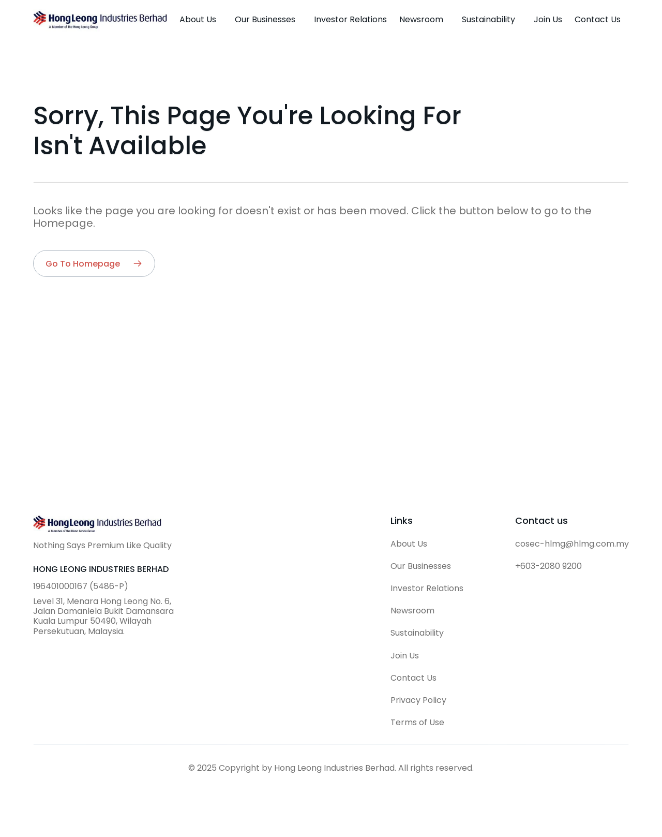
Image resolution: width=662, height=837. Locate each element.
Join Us (404, 656)
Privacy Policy (418, 700)
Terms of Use (417, 722)
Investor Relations (426, 588)
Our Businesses (420, 566)
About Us (408, 544)
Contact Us (413, 678)
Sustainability (417, 633)
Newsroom (412, 610)
